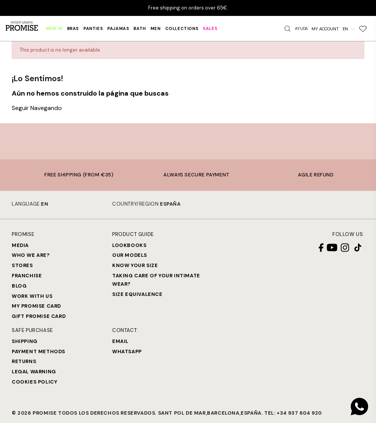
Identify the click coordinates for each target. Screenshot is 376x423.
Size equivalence (137, 294)
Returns (24, 361)
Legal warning (34, 371)
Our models (129, 255)
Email (120, 341)
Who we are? (31, 255)
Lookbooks (129, 245)
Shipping (25, 341)
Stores (22, 265)
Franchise (27, 275)
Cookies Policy (34, 382)
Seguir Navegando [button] (37, 108)
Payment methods (38, 351)
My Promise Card (36, 306)
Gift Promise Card (39, 316)
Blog (19, 286)
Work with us (32, 296)
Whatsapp (127, 351)
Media (20, 245)
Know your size (135, 265)
